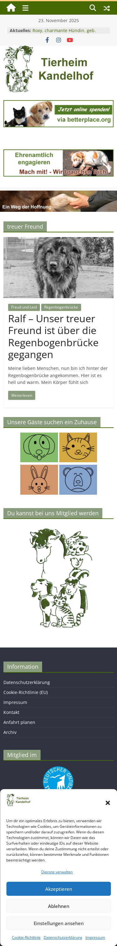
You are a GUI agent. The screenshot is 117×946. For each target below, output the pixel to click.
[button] (108, 803)
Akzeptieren (58, 889)
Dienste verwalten (57, 872)
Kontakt (11, 712)
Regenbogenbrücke (61, 307)
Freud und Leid (24, 307)
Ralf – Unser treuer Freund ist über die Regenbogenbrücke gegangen (53, 336)
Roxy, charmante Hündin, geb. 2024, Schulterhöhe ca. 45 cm (64, 33)
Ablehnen (58, 906)
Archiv (10, 732)
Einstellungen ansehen (59, 923)
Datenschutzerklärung (63, 937)
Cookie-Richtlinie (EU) (25, 692)
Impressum (95, 937)
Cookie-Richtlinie (26, 937)
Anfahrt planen (19, 722)
